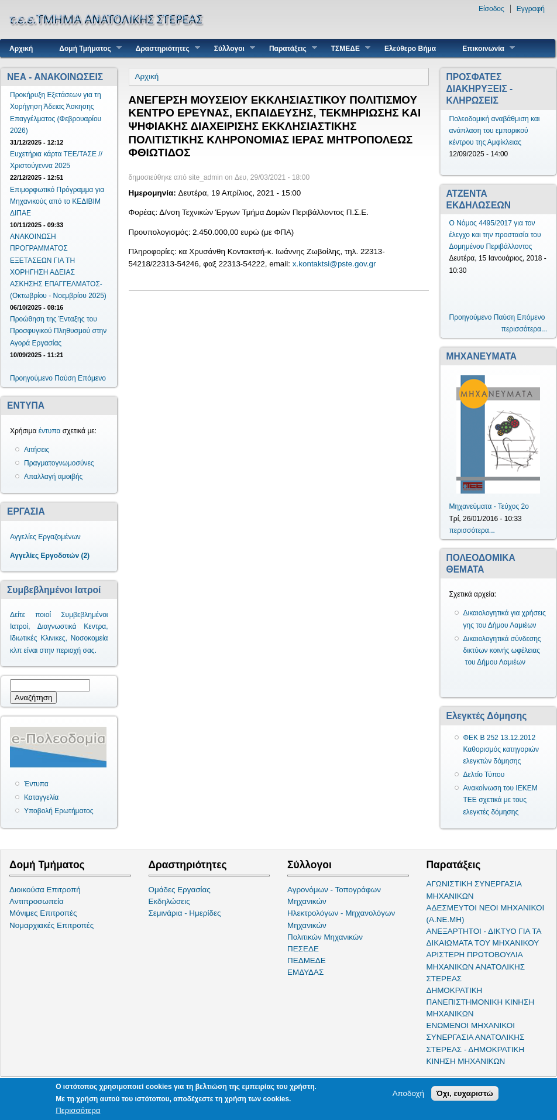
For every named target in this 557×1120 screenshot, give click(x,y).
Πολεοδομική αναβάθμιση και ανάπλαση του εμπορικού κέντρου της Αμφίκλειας (494, 130)
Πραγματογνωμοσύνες (59, 463)
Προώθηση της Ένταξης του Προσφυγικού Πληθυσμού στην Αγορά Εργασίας (58, 331)
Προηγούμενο (31, 378)
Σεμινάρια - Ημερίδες (185, 913)
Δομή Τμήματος (85, 48)
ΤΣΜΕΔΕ (346, 48)
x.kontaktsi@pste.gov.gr (334, 263)
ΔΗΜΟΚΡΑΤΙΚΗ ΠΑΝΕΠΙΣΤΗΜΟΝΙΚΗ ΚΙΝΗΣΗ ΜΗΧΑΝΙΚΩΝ (481, 1002)
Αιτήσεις (36, 450)
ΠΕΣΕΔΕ (303, 948)
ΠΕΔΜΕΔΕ (306, 960)
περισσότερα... (524, 329)
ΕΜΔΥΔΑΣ (305, 972)
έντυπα (50, 431)
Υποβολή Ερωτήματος (58, 811)
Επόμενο (92, 378)
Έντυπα (36, 784)
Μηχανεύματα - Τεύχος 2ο (489, 506)
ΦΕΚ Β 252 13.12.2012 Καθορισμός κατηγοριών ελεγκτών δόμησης (501, 749)
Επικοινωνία (484, 48)
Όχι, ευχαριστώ (464, 1094)
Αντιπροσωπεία (36, 901)
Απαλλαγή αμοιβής (53, 476)
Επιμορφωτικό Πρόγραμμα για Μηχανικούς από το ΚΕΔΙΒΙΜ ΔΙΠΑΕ (57, 201)
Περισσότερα (78, 1111)
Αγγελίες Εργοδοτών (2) (50, 556)
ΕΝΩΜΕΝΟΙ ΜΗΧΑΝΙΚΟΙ (471, 1025)
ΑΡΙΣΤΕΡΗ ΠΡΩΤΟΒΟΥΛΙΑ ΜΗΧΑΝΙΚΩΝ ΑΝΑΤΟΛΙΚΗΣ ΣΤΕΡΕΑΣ (476, 966)
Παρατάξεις (288, 48)
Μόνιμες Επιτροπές (43, 913)
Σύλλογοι (230, 48)
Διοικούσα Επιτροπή (45, 889)
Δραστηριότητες (163, 48)
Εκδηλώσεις (169, 901)
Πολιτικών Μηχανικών (325, 937)
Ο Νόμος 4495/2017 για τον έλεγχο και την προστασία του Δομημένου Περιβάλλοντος (495, 235)
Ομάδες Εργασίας (180, 889)
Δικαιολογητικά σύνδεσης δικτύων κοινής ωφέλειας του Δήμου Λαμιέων (502, 650)
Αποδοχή (408, 1094)
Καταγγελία (41, 797)
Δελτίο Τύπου (484, 774)
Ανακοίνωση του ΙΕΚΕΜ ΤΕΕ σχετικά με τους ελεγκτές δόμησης (500, 800)
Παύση (64, 378)
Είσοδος (491, 9)
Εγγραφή (531, 9)
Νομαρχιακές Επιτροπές (51, 925)
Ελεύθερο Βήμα (410, 48)
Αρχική (21, 48)
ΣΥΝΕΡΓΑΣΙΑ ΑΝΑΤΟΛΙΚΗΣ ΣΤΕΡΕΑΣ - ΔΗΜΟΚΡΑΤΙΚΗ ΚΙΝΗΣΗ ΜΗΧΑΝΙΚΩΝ (476, 1049)
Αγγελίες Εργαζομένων (45, 537)
